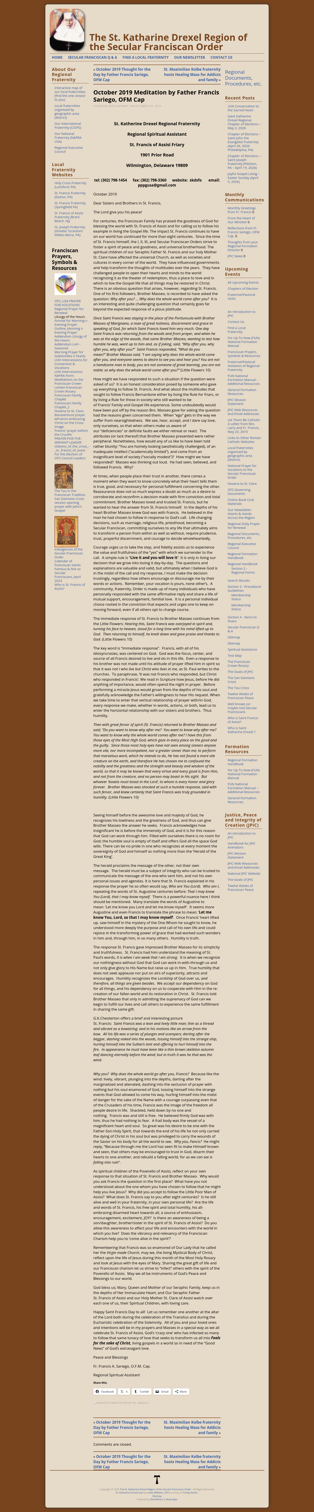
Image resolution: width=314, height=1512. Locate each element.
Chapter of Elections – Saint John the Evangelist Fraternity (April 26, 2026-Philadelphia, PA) (244, 142)
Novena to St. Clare (69, 411)
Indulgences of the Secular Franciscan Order (69, 553)
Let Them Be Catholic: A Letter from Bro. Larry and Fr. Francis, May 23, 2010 (244, 426)
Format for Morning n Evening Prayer (71, 322)
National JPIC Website (244, 873)
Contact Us (236, 321)
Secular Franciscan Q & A (243, 629)
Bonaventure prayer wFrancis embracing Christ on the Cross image (70, 421)
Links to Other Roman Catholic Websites (244, 439)
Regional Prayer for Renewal (69, 311)
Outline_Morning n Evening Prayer (69, 330)
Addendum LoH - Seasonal (67, 346)
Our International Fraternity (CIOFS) (68, 125)
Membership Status (241, 597)
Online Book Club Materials (241, 501)
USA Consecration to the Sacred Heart (243, 108)
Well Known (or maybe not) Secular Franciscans (242, 708)
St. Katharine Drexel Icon (129, 1492)
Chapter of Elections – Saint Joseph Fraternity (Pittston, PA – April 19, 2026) (244, 162)
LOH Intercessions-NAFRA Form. (69, 373)
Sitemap (234, 637)
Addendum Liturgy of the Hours (71, 338)
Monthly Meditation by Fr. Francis (123, 1402)
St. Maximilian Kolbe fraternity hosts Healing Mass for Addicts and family (192, 74)
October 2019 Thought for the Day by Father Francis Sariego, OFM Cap (121, 74)
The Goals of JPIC (240, 671)
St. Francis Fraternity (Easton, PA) (70, 195)
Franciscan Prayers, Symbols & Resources (244, 354)
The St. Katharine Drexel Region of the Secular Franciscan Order (168, 42)
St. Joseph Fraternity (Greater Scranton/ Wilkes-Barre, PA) (70, 231)
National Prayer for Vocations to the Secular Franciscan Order (242, 471)
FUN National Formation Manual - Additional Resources (244, 380)
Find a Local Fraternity (237, 330)
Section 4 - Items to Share (242, 619)
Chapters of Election (243, 288)
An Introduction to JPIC (242, 313)
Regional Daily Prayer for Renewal (244, 525)
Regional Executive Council (69, 149)
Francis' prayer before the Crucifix (71, 432)
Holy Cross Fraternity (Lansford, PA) (70, 185)
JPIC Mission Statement (237, 402)
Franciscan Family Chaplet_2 (68, 405)
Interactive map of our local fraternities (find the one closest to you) (70, 94)
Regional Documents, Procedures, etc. (243, 78)
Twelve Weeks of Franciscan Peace (241, 696)
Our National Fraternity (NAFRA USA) (68, 137)
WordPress (157, 1499)
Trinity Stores (190, 1492)
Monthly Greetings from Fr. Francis (242, 210)
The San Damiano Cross (241, 679)
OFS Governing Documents (239, 491)
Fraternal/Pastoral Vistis (241, 296)
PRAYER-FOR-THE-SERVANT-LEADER (68, 440)
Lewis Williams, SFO (158, 1492)
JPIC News (235, 256)
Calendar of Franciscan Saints (68, 563)
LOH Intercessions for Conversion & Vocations (71, 364)
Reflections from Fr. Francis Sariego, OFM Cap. (243, 232)
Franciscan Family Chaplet (68, 397)
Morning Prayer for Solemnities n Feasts (70, 354)
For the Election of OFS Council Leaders (70, 456)
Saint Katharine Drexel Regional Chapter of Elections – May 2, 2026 (244, 122)
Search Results (239, 580)
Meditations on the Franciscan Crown (69, 381)
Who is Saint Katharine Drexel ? (242, 730)
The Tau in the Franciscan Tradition (70, 493)
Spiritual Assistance (242, 649)
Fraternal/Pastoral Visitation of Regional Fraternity (244, 366)
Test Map (235, 655)
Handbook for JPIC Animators (242, 845)
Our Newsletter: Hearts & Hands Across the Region (241, 513)
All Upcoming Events (243, 282)
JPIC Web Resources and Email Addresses (243, 412)
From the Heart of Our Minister (241, 220)
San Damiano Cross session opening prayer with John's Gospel (69, 504)
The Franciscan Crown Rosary (239, 663)
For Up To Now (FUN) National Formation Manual (244, 342)
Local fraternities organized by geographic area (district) (67, 111)
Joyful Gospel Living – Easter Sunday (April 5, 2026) (244, 177)
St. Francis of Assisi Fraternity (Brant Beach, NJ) (69, 217)
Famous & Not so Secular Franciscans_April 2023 (68, 575)
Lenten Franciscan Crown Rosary (68, 389)
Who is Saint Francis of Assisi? (243, 720)
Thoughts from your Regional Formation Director (243, 246)
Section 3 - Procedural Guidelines (244, 588)
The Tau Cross (238, 688)
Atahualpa (171, 1499)
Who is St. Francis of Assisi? (70, 586)
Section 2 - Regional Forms (243, 570)
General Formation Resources (242, 391)
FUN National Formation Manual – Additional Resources (244, 788)
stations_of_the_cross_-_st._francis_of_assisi (72, 448)
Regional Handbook (243, 564)
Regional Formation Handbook (242, 556)
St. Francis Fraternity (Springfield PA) (70, 205)
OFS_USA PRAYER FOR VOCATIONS (68, 303)
